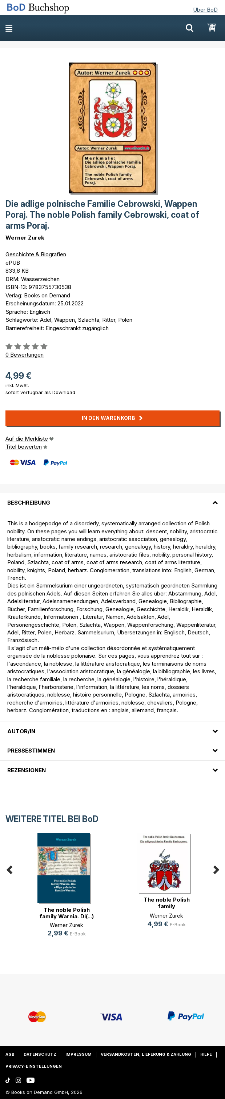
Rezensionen (26, 770)
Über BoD (205, 9)
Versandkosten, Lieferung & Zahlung (146, 1054)
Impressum (78, 1054)
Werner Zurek (24, 237)
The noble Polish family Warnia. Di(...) (67, 913)
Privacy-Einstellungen (33, 1066)
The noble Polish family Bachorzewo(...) (167, 906)
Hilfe (206, 1054)
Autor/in (21, 731)
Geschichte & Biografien (35, 254)
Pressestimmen (31, 750)
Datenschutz (40, 1054)
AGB (10, 1054)
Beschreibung (28, 502)
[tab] (112, 498)
